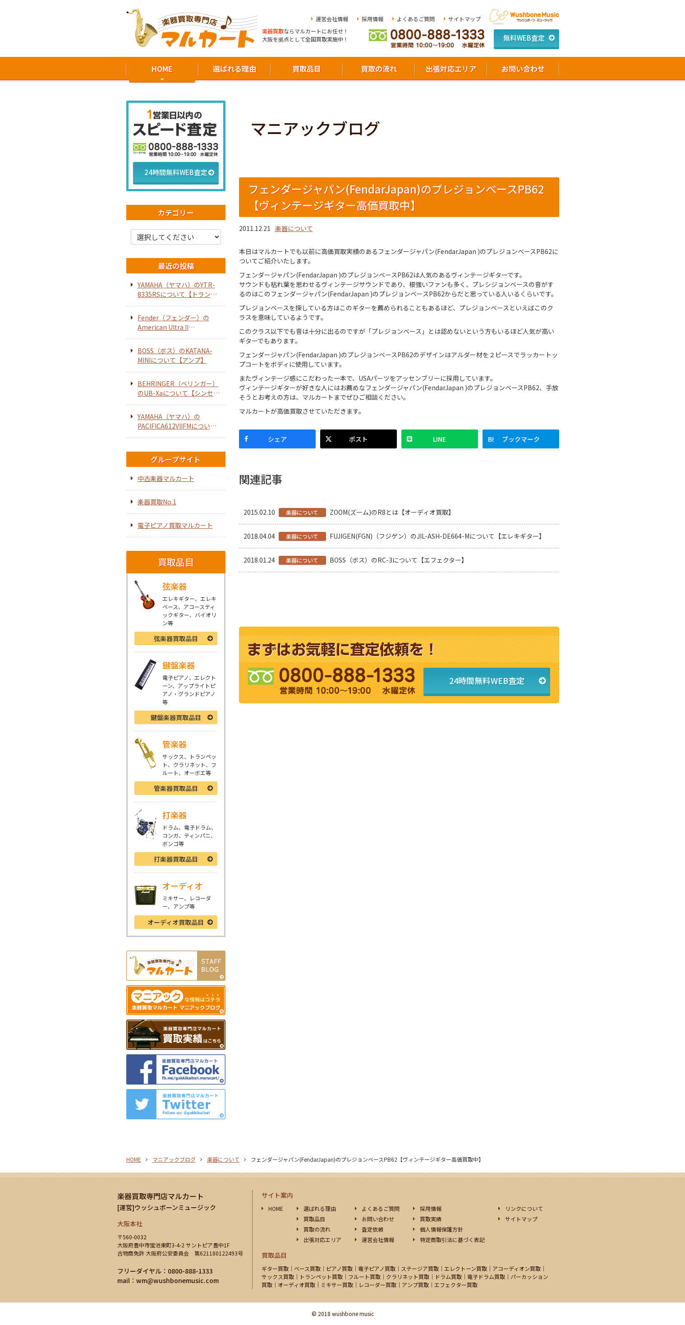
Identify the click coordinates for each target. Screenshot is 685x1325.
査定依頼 (372, 1229)
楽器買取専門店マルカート (160, 1196)
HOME (162, 68)
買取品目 (306, 68)
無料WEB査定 (524, 37)
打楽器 (176, 858)
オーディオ (175, 922)
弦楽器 (176, 638)
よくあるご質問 (416, 19)
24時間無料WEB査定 (486, 680)
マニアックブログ (174, 1159)
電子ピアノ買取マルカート (175, 525)
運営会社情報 (332, 19)
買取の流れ (379, 68)
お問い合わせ (523, 68)
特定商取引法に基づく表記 (452, 1239)
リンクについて (524, 1208)
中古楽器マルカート (166, 478)
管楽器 (176, 788)
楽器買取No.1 (157, 501)
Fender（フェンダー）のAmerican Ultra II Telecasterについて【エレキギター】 (179, 322)
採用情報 (372, 19)
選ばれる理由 (234, 68)
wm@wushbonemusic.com (177, 1280)
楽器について (294, 228)
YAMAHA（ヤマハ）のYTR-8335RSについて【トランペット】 (177, 289)
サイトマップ (464, 19)
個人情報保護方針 (441, 1229)
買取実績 (430, 1219)
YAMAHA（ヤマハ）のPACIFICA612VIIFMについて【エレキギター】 (177, 421)
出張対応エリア (451, 68)
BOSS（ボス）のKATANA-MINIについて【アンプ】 (175, 355)
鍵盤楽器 (176, 717)
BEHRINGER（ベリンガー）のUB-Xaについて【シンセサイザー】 (179, 388)
